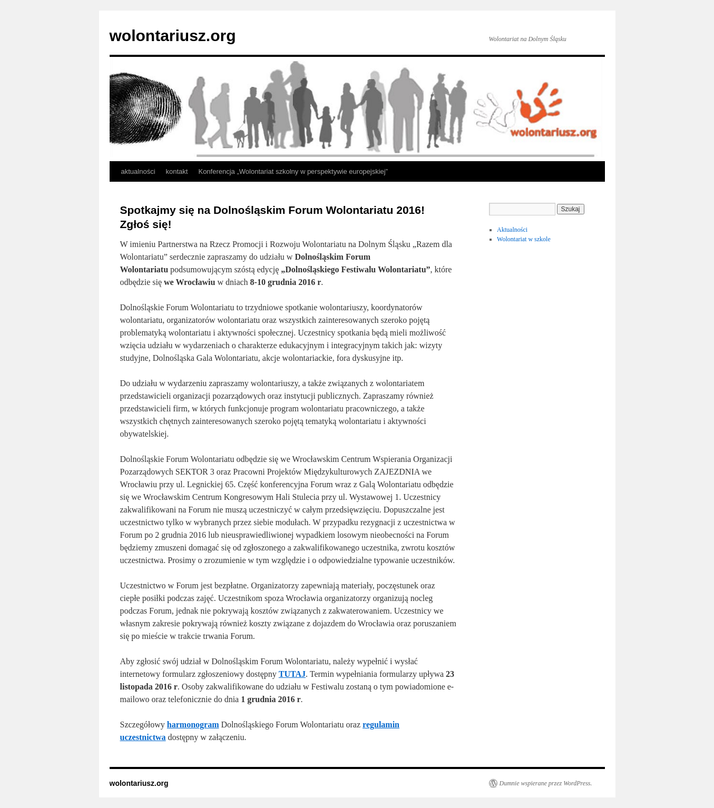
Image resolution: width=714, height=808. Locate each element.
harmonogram (193, 724)
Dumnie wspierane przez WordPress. (546, 783)
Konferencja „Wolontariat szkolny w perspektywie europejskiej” (293, 171)
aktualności (138, 171)
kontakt (177, 171)
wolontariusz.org (173, 35)
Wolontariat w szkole (524, 239)
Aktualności (512, 229)
